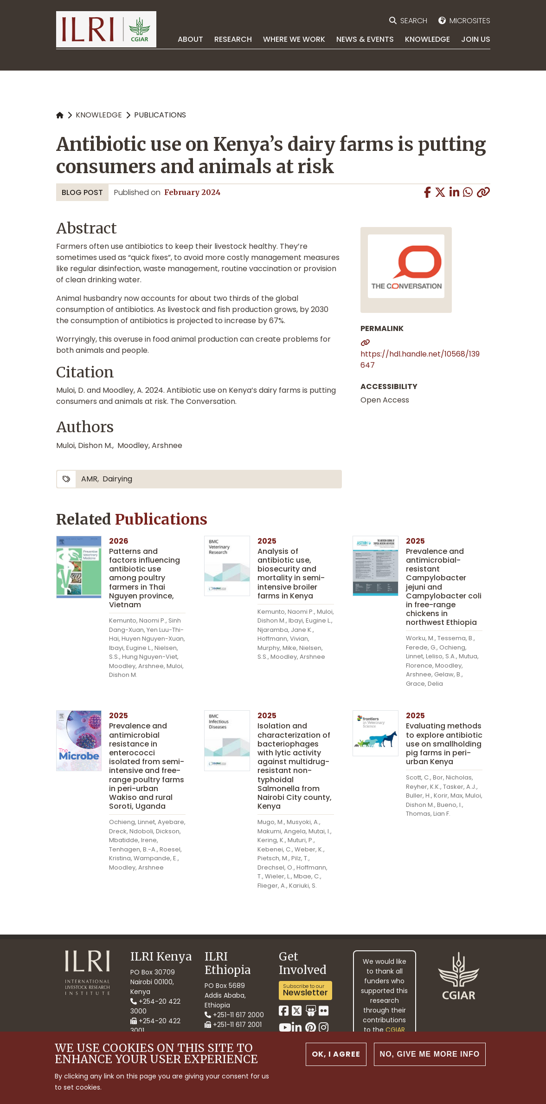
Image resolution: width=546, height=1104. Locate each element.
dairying (117, 479)
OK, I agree (336, 1060)
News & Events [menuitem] (365, 39)
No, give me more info (430, 1061)
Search (413, 20)
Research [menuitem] (233, 39)
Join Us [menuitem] (475, 39)
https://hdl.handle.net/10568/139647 (420, 359)
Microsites (470, 20)
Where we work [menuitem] (294, 39)
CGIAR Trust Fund (385, 1034)
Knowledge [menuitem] (427, 39)
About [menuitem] (190, 39)
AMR (89, 479)
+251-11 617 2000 (234, 1015)
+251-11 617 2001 (233, 1024)
